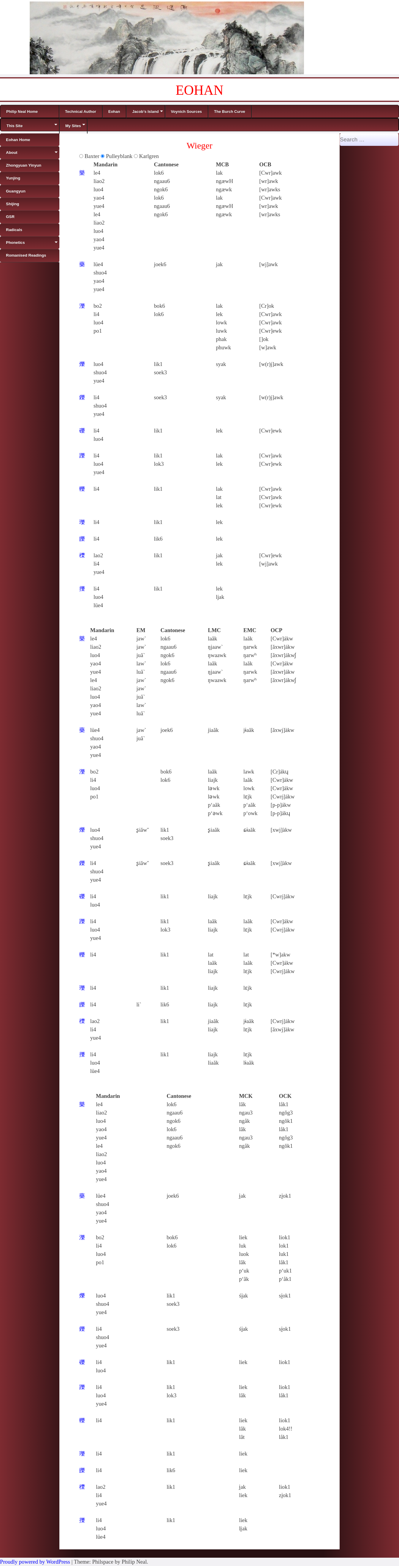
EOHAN (200, 90)
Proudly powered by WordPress (35, 1562)
